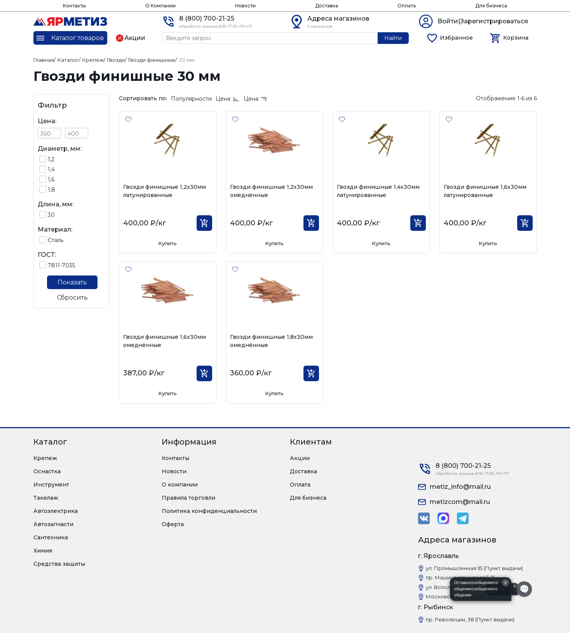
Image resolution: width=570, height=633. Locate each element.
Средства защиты (59, 563)
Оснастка (47, 471)
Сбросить (72, 297)
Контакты (74, 6)
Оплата (406, 6)
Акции (300, 458)
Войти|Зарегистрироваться (483, 21)
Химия (42, 550)
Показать (72, 282)
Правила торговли (188, 497)
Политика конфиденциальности (209, 510)
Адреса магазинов (338, 18)
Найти (393, 38)
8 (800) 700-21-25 (206, 18)
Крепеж (45, 458)
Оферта (173, 524)
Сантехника (50, 537)
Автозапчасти (53, 524)
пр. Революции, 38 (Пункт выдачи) (470, 619)
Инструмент (51, 484)
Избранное (456, 37)
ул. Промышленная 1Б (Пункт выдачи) (474, 568)
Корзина (515, 37)
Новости (245, 6)
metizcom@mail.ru (460, 502)
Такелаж (45, 497)
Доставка (326, 6)
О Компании (160, 6)
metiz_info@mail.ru (460, 486)
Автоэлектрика (55, 510)
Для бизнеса (491, 6)
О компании (180, 484)
